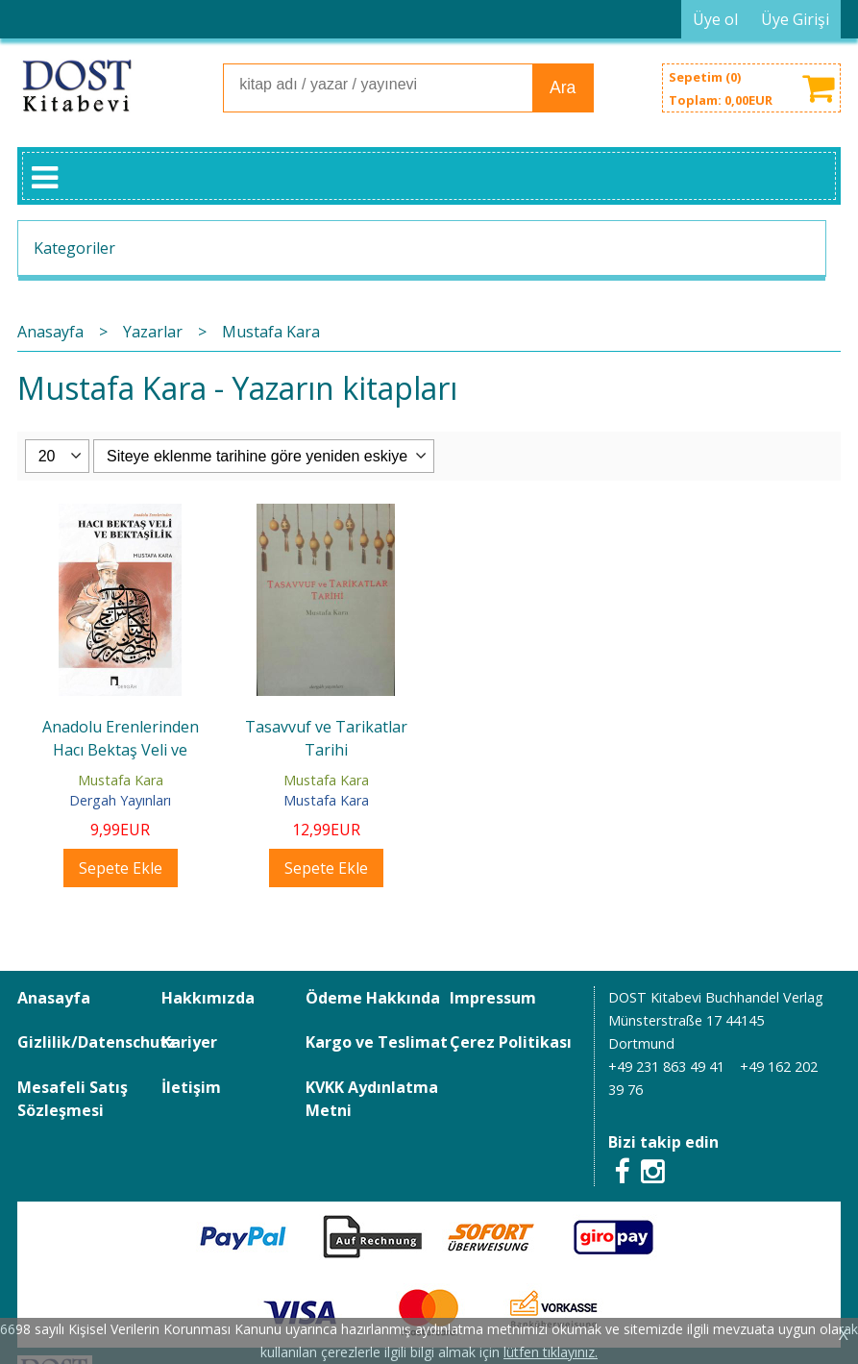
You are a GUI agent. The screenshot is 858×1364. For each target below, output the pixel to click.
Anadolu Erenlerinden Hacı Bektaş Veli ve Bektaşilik (120, 749)
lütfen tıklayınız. (550, 1352)
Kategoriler (74, 248)
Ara (563, 87)
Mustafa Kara (120, 780)
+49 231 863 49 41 (666, 1066)
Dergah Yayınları (120, 800)
